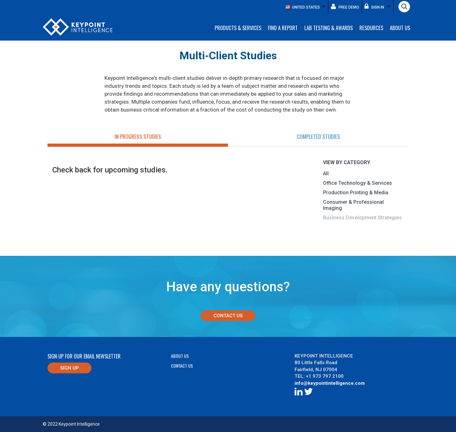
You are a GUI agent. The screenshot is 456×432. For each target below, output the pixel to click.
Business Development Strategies (362, 218)
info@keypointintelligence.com (329, 383)
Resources (371, 28)
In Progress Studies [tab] (138, 136)
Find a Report (283, 28)
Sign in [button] (377, 6)
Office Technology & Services (357, 183)
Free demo (345, 6)
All (326, 174)
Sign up (69, 368)
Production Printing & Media (355, 193)
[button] (305, 7)
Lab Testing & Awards (328, 28)
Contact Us (228, 316)
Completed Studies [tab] (318, 136)
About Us (400, 28)
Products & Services (238, 28)
